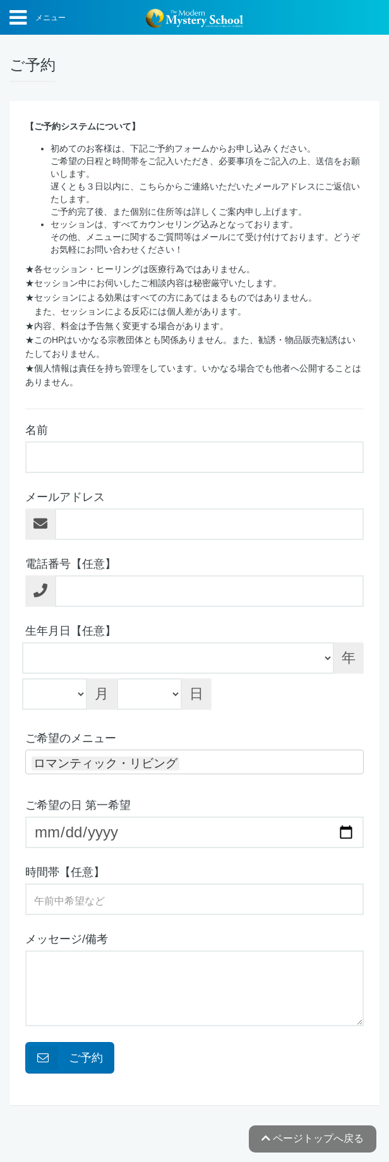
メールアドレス (65, 497)
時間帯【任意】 (65, 872)
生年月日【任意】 (70, 631)
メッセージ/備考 (66, 939)
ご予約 (65, 1058)
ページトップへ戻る (312, 1138)
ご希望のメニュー (70, 738)
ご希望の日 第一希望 (78, 805)
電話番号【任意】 (70, 564)
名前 (36, 430)
